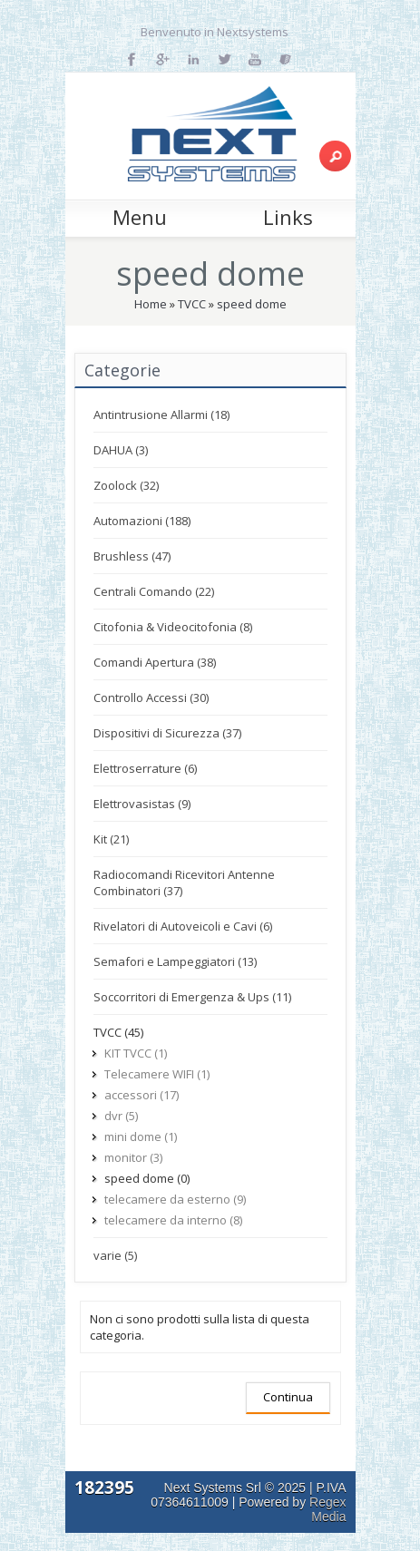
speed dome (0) (147, 1178)
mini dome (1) (140, 1136)
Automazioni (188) (141, 520)
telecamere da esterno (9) (175, 1199)
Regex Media (327, 1509)
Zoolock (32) (126, 485)
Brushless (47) (132, 556)
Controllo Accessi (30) (151, 697)
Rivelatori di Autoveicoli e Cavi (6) (182, 926)
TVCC (192, 304)
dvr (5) (121, 1115)
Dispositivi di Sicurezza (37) (167, 733)
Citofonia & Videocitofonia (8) (172, 627)
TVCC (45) (118, 1032)
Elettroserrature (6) (145, 768)
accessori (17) (141, 1095)
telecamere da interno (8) (173, 1220)
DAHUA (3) (120, 450)
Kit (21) (111, 839)
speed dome (252, 304)
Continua (288, 1397)
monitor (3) (133, 1157)
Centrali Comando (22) (153, 591)
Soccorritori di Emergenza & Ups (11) (192, 997)
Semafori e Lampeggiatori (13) (175, 961)
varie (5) (115, 1255)
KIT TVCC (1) (135, 1053)
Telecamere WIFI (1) (157, 1074)
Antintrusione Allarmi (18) (161, 414)
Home (150, 304)
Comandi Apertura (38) (154, 662)
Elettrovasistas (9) (141, 803)
